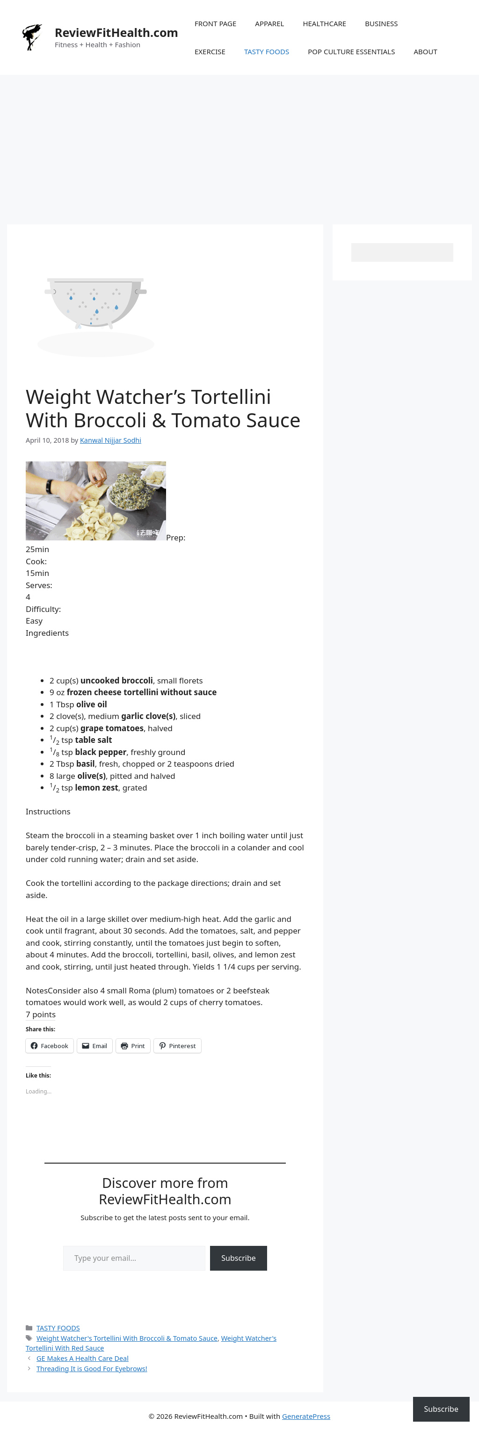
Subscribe (238, 1258)
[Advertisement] (239, 144)
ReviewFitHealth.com (116, 32)
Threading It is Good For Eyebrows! (91, 1368)
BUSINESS (381, 23)
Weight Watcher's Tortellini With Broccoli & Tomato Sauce (127, 1338)
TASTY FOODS (266, 51)
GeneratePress (306, 1416)
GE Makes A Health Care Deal (82, 1358)
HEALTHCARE (324, 23)
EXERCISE (210, 51)
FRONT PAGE (215, 23)
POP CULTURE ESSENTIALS (351, 51)
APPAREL (269, 23)
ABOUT (425, 51)
